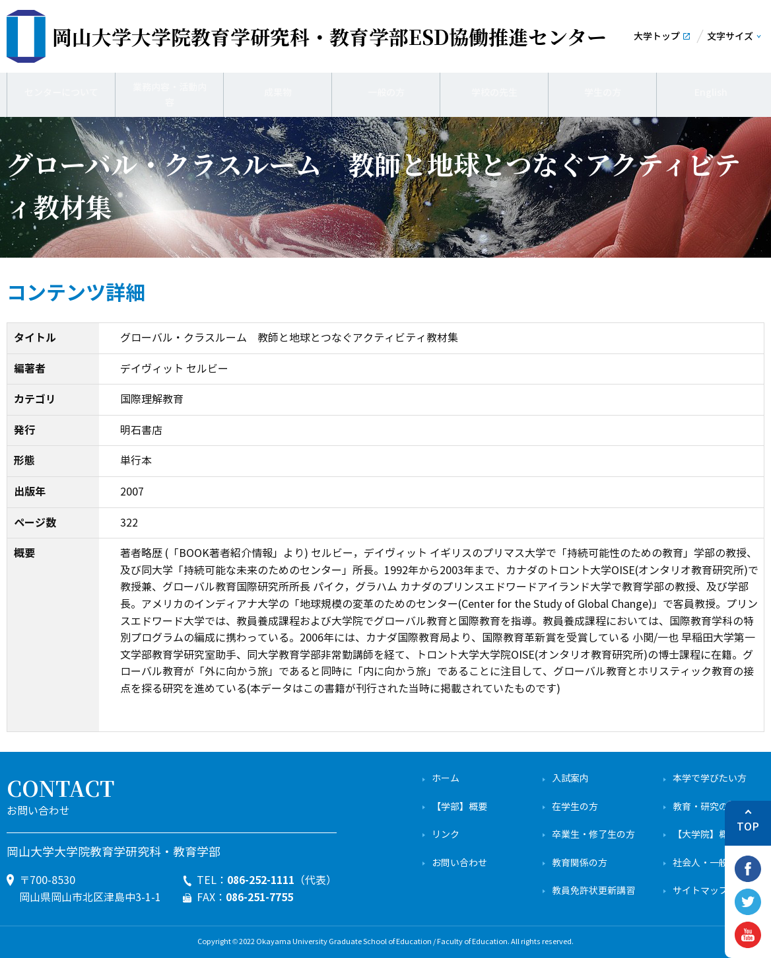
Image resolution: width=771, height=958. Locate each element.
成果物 (278, 92)
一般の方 (386, 92)
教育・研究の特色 (710, 807)
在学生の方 (575, 807)
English (710, 92)
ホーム (445, 778)
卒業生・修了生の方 (593, 834)
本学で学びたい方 (710, 778)
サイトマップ (700, 891)
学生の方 (602, 92)
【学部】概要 (459, 807)
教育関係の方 (579, 863)
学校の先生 (494, 92)
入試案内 (570, 778)
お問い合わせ (459, 863)
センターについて (61, 92)
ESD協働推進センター (329, 36)
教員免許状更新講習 (593, 891)
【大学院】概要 (705, 834)
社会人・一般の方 (710, 863)
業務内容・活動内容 (169, 92)
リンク (445, 834)
